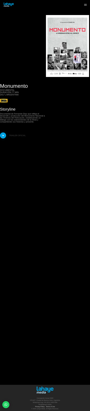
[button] (5, 404)
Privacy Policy (40, 406)
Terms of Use (50, 406)
